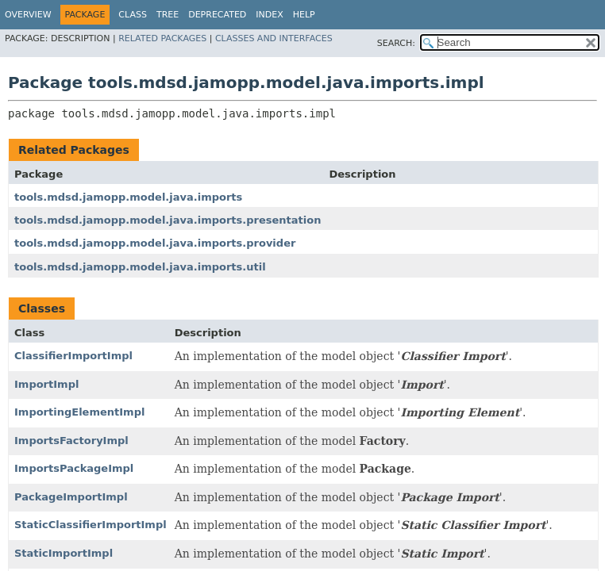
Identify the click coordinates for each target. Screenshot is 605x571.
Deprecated (217, 15)
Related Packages (162, 38)
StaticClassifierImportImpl (90, 525)
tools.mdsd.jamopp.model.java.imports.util (140, 267)
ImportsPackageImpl (73, 468)
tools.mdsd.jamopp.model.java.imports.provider (154, 243)
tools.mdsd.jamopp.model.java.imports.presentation (167, 220)
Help (304, 15)
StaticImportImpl (63, 553)
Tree (167, 15)
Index (269, 15)
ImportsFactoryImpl (71, 440)
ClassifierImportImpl (73, 356)
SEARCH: (396, 43)
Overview (28, 15)
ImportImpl (46, 384)
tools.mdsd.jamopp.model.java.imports (128, 197)
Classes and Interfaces (274, 38)
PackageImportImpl (71, 497)
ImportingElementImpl (79, 412)
